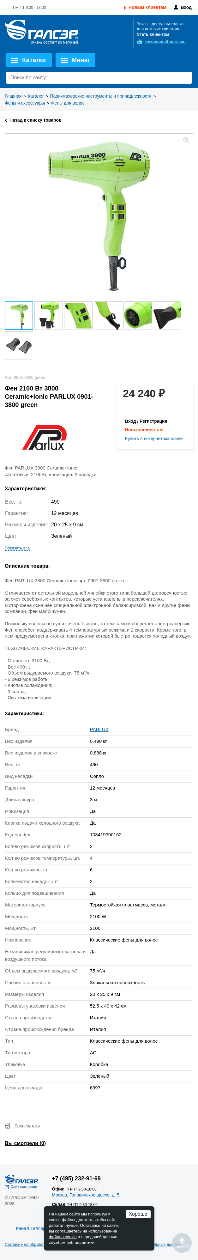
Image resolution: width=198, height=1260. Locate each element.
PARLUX (99, 729)
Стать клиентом (153, 34)
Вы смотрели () (25, 1143)
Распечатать (27, 1125)
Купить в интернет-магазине (154, 438)
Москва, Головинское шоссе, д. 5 (85, 1194)
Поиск (185, 78)
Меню (80, 60)
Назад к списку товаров (35, 120)
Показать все (17, 548)
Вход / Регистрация (146, 421)
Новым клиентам (147, 7)
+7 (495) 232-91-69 (76, 1178)
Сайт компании (23, 1186)
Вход (186, 7)
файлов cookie (63, 1236)
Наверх (182, 1243)
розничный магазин (165, 41)
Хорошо (138, 1214)
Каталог (34, 60)
